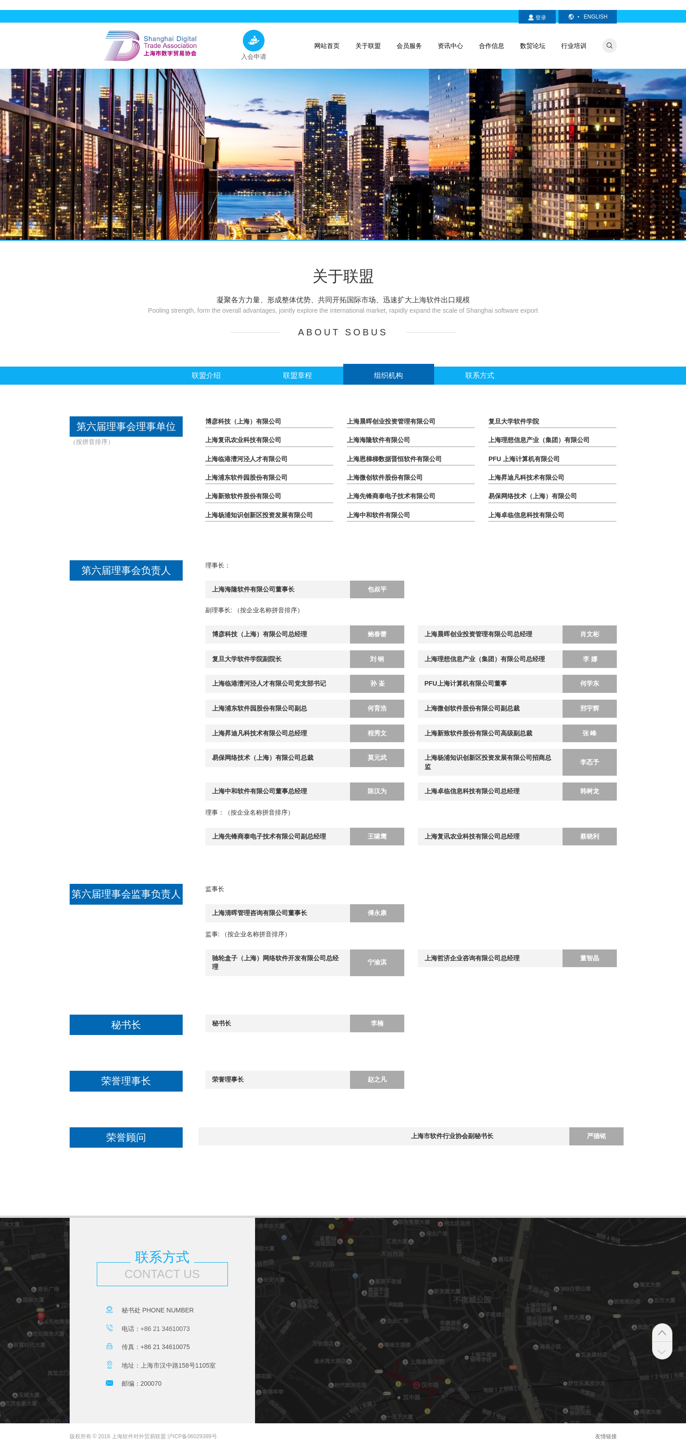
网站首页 (327, 45)
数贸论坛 (532, 45)
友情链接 (606, 1436)
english (587, 17)
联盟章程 (297, 375)
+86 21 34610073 (165, 1328)
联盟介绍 (206, 375)
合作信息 (491, 45)
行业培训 (574, 45)
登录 (537, 17)
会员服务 (409, 45)
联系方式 (479, 375)
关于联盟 (368, 45)
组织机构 (388, 375)
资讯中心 (450, 45)
